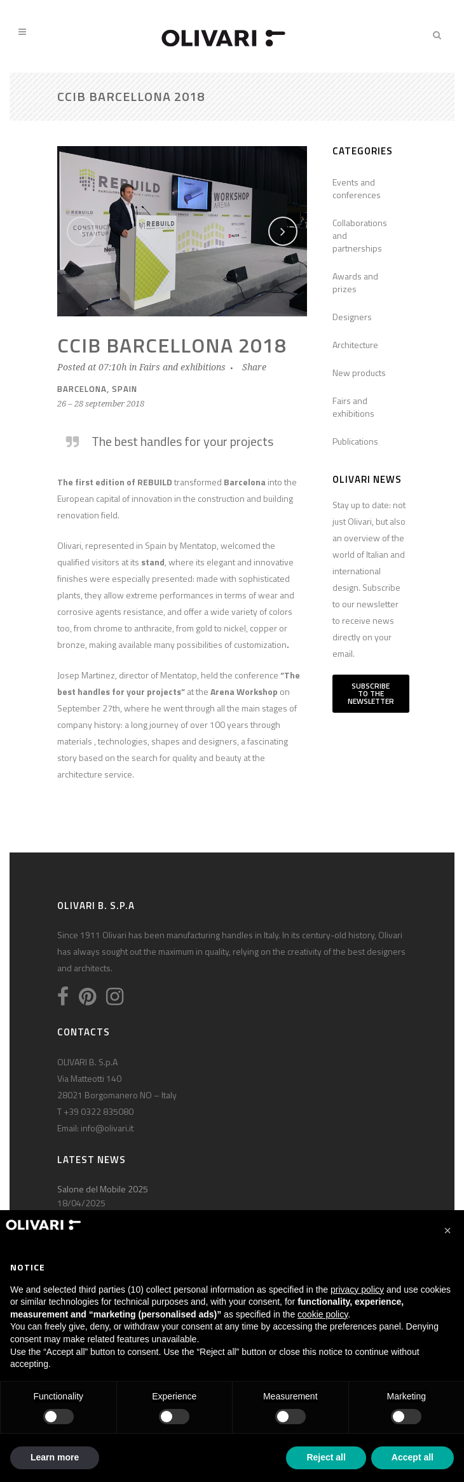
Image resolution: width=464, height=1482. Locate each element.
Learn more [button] (55, 1457)
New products (359, 372)
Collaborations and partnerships (359, 235)
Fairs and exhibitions (182, 367)
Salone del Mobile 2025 (102, 1189)
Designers (352, 316)
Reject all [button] (325, 1457)
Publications (355, 441)
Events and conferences (356, 188)
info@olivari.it (107, 1128)
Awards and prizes (355, 282)
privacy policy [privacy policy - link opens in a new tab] (357, 1289)
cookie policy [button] (322, 1314)
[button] (447, 1230)
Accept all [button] (412, 1457)
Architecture (355, 344)
